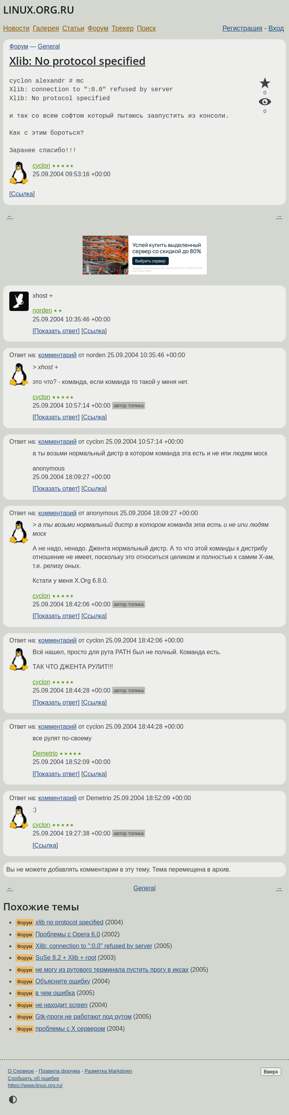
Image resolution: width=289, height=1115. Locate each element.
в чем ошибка (55, 993)
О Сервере (21, 1071)
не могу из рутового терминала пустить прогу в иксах (112, 969)
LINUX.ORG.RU (38, 10)
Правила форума (59, 1071)
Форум (98, 28)
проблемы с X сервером (70, 1028)
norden (42, 310)
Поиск (146, 28)
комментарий (57, 355)
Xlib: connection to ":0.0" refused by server (93, 946)
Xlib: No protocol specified (77, 60)
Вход (276, 28)
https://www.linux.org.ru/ (35, 1085)
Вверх (271, 1072)
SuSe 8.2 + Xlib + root (65, 957)
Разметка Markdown (108, 1071)
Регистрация (243, 28)
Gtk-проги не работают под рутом (83, 1016)
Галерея (46, 28)
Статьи (73, 28)
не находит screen (61, 1005)
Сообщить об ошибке (33, 1078)
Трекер (123, 28)
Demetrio (45, 753)
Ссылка (22, 194)
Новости (16, 28)
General (49, 46)
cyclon (41, 165)
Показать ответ (56, 331)
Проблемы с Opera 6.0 (67, 934)
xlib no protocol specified (69, 922)
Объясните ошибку (62, 981)
